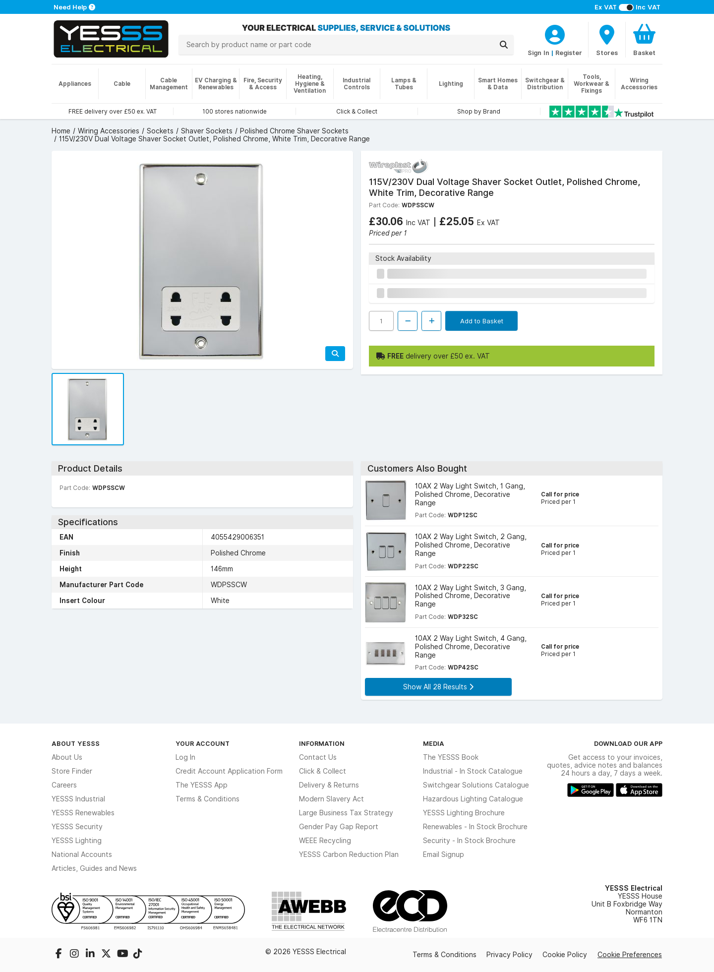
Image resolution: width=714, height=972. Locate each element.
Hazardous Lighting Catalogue (473, 799)
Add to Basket (481, 321)
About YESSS (76, 743)
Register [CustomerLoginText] (568, 53)
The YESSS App (202, 785)
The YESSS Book (450, 757)
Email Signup (443, 854)
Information (322, 743)
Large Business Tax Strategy (346, 813)
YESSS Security (77, 827)
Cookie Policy (564, 955)
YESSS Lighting (77, 841)
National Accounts (82, 854)
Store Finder (72, 771)
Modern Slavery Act (331, 799)
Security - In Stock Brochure (469, 841)
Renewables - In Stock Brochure (475, 827)
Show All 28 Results (438, 687)
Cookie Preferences (629, 955)
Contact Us (318, 757)
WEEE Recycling (325, 841)
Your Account (203, 743)
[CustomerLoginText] (555, 33)
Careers (64, 785)
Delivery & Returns (329, 785)
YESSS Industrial (78, 799)
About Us (67, 757)
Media (433, 743)
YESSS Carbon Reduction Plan (349, 854)
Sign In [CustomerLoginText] (538, 53)
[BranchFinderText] (607, 40)
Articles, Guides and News (94, 868)
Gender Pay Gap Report (338, 827)
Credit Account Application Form (229, 771)
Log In (185, 757)
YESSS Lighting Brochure (464, 813)
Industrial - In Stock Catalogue (473, 771)
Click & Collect (322, 771)
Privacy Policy (509, 955)
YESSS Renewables (83, 813)
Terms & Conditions (207, 799)
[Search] (504, 45)
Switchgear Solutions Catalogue (476, 785)
